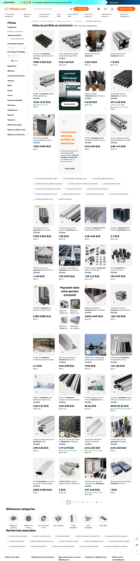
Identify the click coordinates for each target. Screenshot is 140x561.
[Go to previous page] (64, 502)
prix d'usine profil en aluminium (102, 179)
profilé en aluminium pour (94, 194)
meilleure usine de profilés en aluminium (48, 184)
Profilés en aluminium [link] (94, 21)
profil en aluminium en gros (68, 541)
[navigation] (17, 262)
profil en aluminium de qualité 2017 (87, 536)
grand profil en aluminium (70, 194)
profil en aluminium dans (111, 184)
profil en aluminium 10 (16, 541)
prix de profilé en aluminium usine (74, 179)
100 (96, 502)
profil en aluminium (64, 199)
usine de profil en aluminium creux (41, 541)
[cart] (106, 9)
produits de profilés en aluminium (115, 546)
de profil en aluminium (73, 189)
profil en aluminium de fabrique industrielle (82, 184)
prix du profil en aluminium (118, 194)
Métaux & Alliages (47, 21)
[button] (71, 8)
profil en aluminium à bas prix (97, 189)
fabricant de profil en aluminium (63, 546)
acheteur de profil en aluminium (115, 536)
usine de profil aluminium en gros (46, 179)
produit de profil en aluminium (119, 541)
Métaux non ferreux (64, 21)
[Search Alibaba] (50, 9)
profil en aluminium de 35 (43, 199)
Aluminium (78, 21)
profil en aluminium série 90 (93, 541)
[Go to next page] (101, 502)
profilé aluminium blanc (16, 546)
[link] (137, 539)
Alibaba (34, 21)
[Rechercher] (81, 9)
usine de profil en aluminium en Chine (47, 189)
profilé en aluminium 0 (38, 546)
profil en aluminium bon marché (45, 194)
